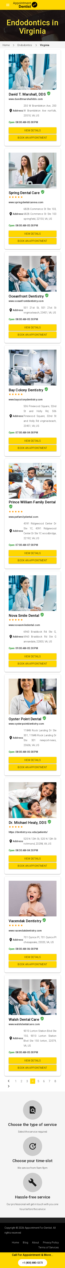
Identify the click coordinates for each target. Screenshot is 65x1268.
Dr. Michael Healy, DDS (28, 823)
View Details (32, 130)
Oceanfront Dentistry (27, 296)
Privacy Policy (51, 1242)
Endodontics (25, 45)
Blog (25, 1242)
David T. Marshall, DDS (28, 94)
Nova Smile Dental (24, 615)
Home (6, 45)
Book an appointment (32, 137)
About (35, 1242)
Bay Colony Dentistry (26, 390)
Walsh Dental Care (24, 1019)
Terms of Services (48, 1247)
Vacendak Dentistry (25, 921)
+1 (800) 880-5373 (32, 1262)
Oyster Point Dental (25, 719)
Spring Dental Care (25, 193)
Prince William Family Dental (32, 502)
